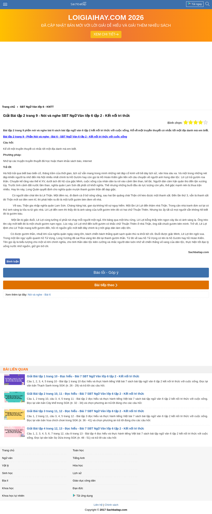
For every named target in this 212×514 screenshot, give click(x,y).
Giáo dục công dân (84, 480)
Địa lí (5, 480)
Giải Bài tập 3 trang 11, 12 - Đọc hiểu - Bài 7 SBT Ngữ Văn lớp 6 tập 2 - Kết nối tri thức (85, 411)
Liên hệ (98, 504)
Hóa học (78, 465)
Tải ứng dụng (83, 495)
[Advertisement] (106, 73)
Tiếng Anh (79, 458)
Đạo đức (78, 488)
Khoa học (8, 488)
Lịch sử (77, 473)
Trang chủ (8, 450)
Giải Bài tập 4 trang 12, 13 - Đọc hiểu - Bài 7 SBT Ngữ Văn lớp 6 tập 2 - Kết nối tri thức (85, 428)
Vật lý (5, 465)
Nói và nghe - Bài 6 (39, 294)
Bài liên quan (15, 369)
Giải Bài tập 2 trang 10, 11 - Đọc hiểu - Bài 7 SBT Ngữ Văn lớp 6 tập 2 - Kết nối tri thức (85, 393)
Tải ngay (195, 4)
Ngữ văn (7, 458)
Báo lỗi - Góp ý (106, 272)
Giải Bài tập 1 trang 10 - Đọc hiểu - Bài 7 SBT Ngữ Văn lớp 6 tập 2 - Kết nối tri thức (83, 376)
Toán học (78, 450)
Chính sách (111, 504)
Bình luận (13, 261)
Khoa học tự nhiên (13, 495)
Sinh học (7, 473)
